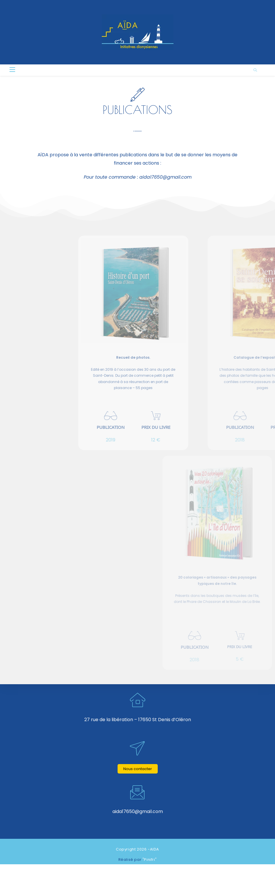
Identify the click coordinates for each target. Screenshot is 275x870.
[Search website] (255, 70)
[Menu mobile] (12, 70)
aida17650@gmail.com (165, 177)
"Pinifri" (150, 859)
